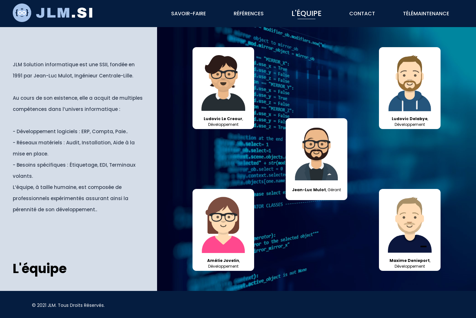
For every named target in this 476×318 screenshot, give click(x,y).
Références (249, 13)
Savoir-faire (188, 13)
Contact (362, 13)
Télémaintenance (426, 13)
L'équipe (306, 13)
